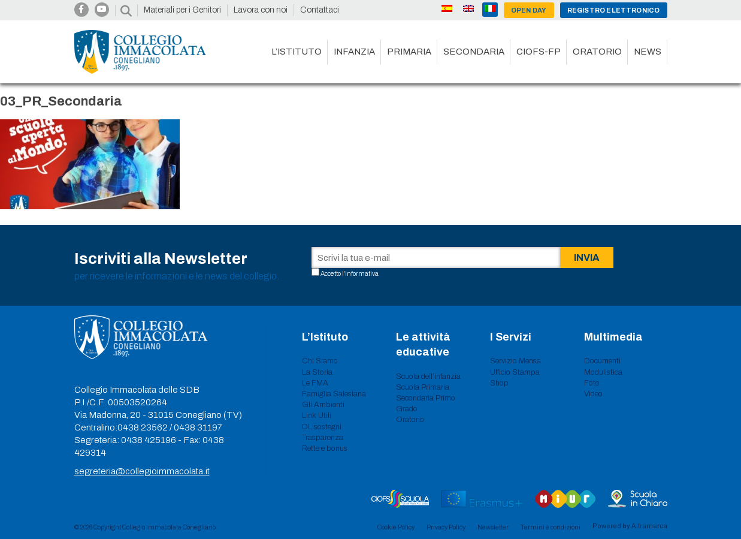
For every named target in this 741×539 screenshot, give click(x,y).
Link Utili (316, 415)
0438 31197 (198, 427)
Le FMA (315, 383)
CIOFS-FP (538, 51)
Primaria (409, 51)
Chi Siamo (320, 361)
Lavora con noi (261, 9)
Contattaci (319, 9)
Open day (529, 10)
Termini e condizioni (550, 527)
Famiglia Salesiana (334, 394)
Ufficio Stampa (515, 372)
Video (593, 394)
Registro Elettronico (613, 10)
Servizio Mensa (515, 361)
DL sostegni (321, 427)
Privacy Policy (446, 527)
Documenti (602, 361)
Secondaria (473, 51)
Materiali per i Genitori (182, 9)
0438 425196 (148, 440)
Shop (499, 383)
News (647, 51)
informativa (362, 273)
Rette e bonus (324, 448)
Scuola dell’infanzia (428, 376)
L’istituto (296, 51)
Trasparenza (322, 437)
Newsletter (493, 527)
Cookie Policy (396, 527)
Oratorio (597, 51)
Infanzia (354, 51)
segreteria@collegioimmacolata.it (142, 471)
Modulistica (603, 372)
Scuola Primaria (422, 387)
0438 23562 (142, 427)
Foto (592, 383)
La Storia (317, 372)
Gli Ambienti (323, 405)
